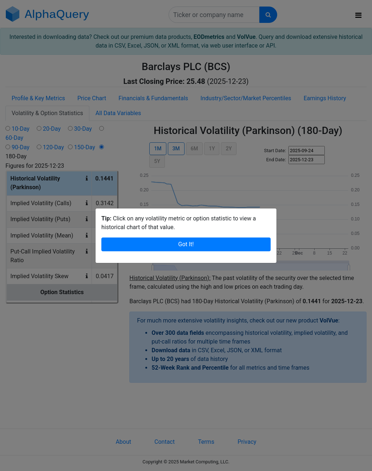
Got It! (186, 235)
